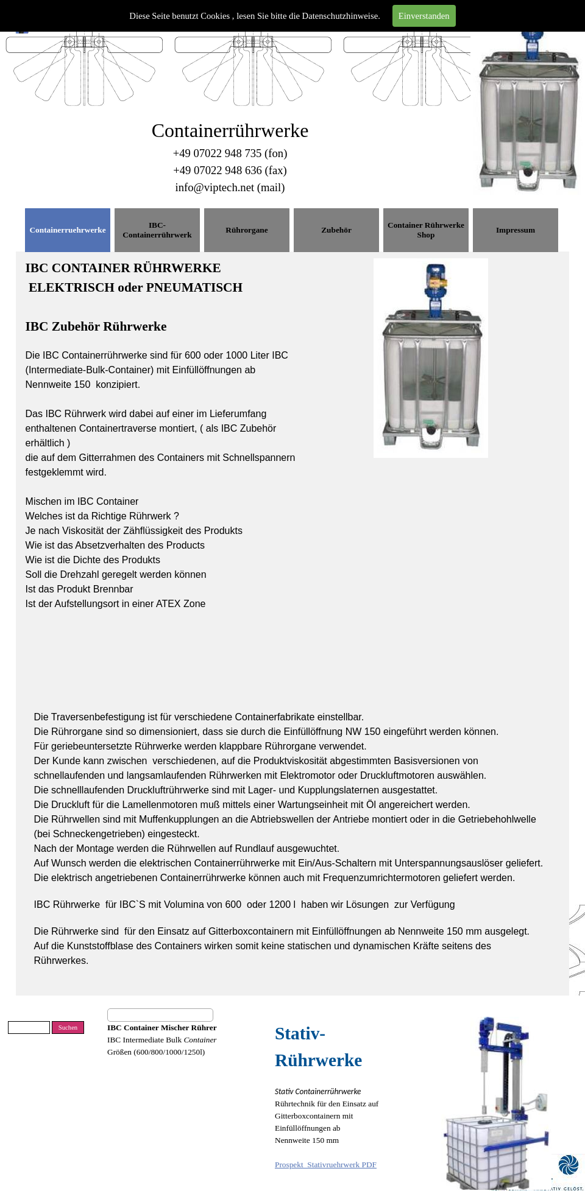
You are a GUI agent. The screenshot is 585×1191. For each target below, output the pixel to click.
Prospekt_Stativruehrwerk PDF (326, 1164)
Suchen (67, 1027)
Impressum (515, 229)
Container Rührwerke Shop (426, 229)
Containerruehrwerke (67, 229)
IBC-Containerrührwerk (156, 229)
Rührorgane (246, 229)
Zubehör (336, 229)
